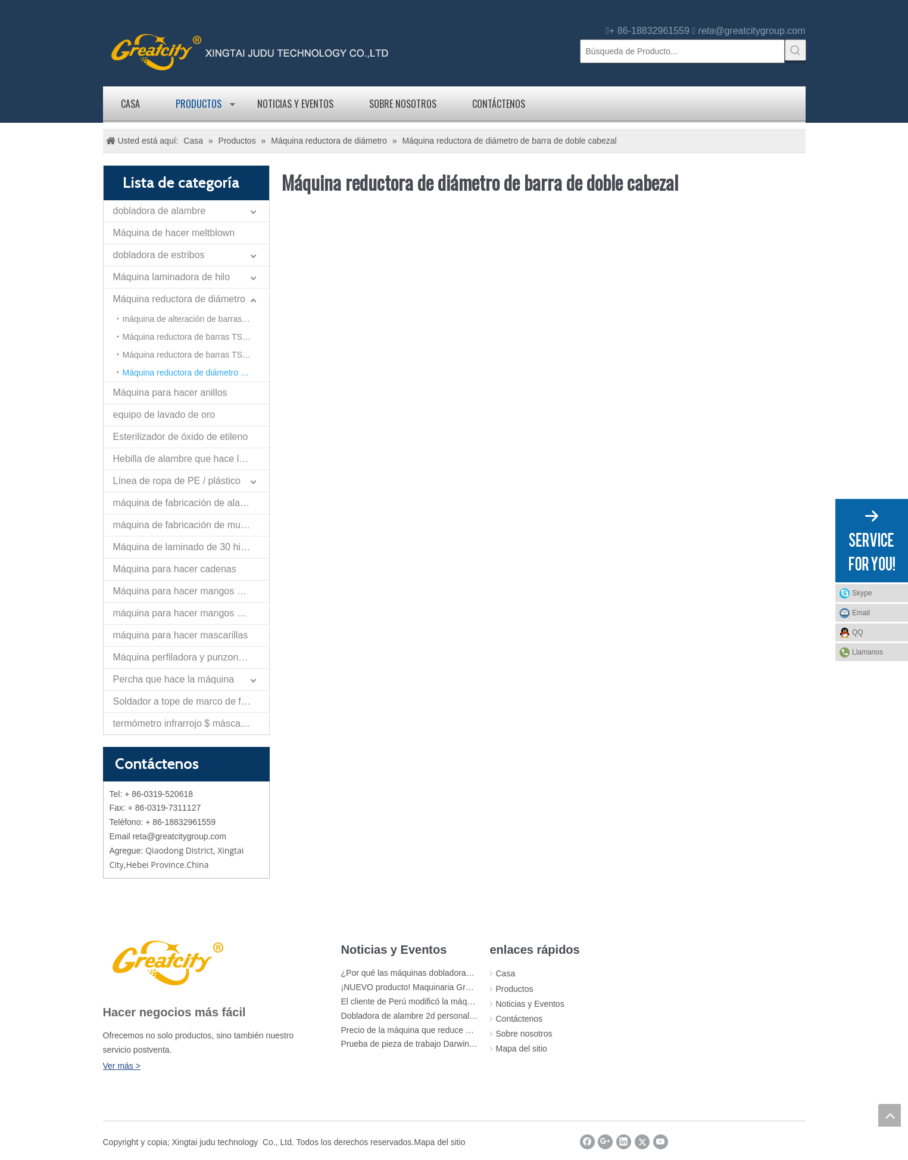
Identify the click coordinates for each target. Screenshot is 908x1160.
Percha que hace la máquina (174, 679)
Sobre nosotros (402, 104)
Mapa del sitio (521, 1048)
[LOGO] (166, 961)
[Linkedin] (623, 1141)
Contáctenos (498, 104)
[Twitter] (642, 1141)
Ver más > (122, 1066)
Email (861, 613)
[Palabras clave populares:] (795, 50)
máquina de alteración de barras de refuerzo (196, 319)
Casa (130, 104)
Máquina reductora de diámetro (179, 299)
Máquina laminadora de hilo (171, 277)
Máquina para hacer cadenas (174, 569)
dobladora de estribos (159, 255)
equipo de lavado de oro (164, 415)
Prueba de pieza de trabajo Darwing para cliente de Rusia (448, 1044)
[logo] (250, 51)
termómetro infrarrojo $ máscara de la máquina (191, 723)
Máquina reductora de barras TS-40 (189, 337)
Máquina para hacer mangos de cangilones (191, 591)
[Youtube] (660, 1141)
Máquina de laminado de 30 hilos (183, 547)
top (889, 1115)
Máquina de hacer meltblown (174, 233)
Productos (198, 104)
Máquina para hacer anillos (170, 392)
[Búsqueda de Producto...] (682, 51)
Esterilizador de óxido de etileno (180, 437)
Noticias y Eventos (295, 104)
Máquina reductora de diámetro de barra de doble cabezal (196, 372)
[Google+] (605, 1141)
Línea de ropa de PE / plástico (177, 481)
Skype (862, 593)
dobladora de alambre (159, 211)
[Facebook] (587, 1141)
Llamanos (867, 652)
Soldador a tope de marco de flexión (189, 701)
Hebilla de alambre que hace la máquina (191, 459)
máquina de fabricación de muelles (186, 525)
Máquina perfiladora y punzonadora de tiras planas (191, 657)
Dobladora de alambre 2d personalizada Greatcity (433, 1016)
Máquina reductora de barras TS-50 (189, 354)
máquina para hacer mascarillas (180, 635)
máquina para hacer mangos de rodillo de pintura (191, 613)
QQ (857, 632)
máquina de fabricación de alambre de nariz (191, 503)
